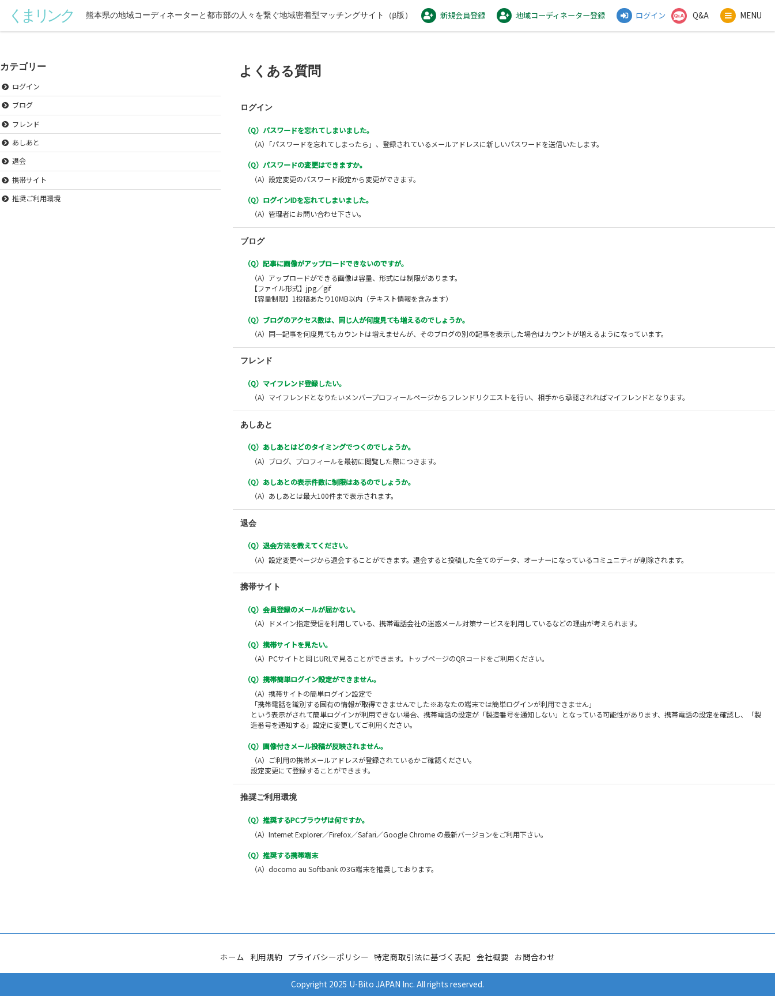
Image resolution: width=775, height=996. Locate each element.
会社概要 (493, 957)
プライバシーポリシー (328, 957)
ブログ (22, 117)
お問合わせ (535, 957)
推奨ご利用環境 (36, 210)
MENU (731, 29)
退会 (19, 173)
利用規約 (266, 957)
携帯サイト (29, 191)
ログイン (636, 22)
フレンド (26, 135)
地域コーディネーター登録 (544, 22)
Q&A (700, 21)
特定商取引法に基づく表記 (422, 957)
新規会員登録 (442, 22)
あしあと (26, 154)
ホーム (232, 957)
